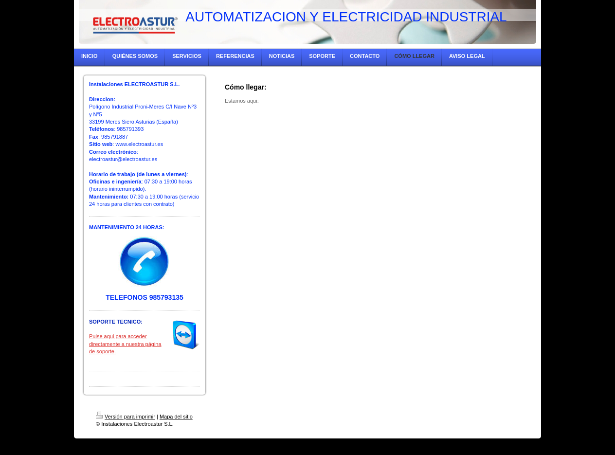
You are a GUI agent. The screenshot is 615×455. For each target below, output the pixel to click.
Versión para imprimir (125, 416)
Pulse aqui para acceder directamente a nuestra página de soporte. (125, 343)
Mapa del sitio (176, 416)
